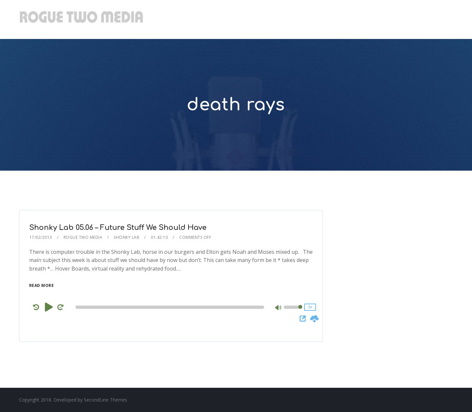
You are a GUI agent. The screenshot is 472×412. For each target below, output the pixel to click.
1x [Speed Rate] (310, 307)
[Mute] (278, 308)
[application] (171, 307)
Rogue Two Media (83, 237)
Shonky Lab (126, 237)
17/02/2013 (41, 237)
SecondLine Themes (105, 400)
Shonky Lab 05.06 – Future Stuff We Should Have (117, 228)
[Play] (48, 306)
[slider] (169, 307)
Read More (41, 285)
